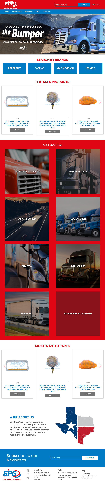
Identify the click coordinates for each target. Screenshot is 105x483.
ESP (98, 5)
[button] (2, 34)
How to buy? (86, 474)
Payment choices (64, 475)
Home (6, 11)
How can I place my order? (68, 473)
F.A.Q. (38, 11)
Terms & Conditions (89, 476)
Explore (17, 130)
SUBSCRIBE (90, 458)
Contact (46, 11)
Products (16, 11)
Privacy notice (87, 478)
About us (28, 11)
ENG (93, 5)
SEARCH (84, 5)
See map (37, 479)
